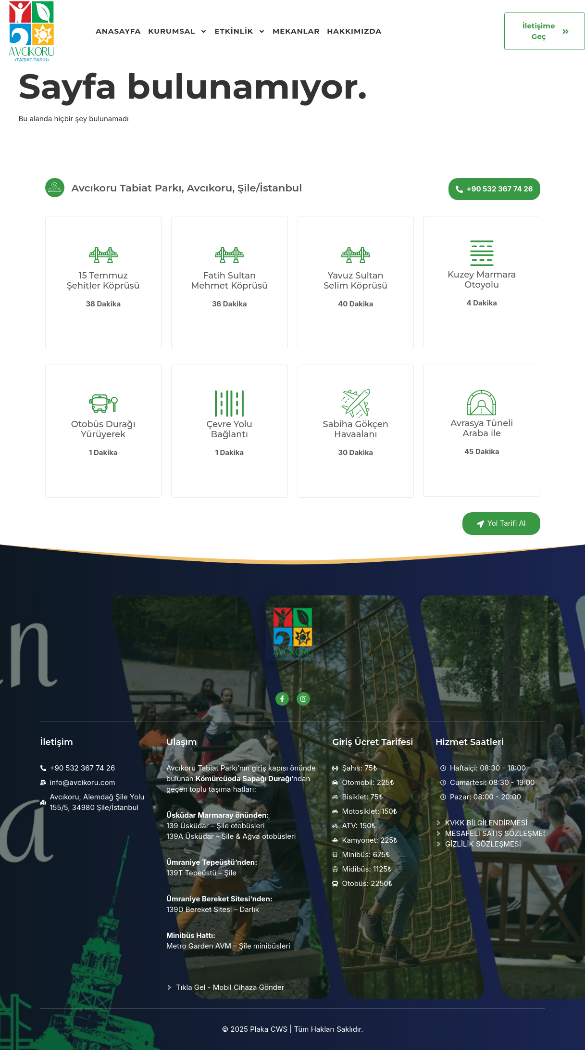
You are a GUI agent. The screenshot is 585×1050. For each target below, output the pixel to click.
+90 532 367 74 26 (494, 188)
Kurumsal (177, 31)
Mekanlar (296, 31)
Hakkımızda (354, 31)
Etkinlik (239, 31)
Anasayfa (118, 31)
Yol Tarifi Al (501, 523)
